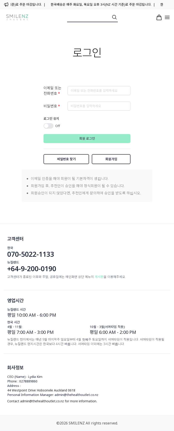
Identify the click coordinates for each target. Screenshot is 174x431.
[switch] (48, 126)
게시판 (99, 277)
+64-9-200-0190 (31, 269)
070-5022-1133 (30, 254)
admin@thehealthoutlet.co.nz (76, 395)
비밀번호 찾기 (66, 159)
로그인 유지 (51, 118)
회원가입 (111, 159)
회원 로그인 (87, 138)
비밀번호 (52, 106)
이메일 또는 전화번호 (52, 90)
